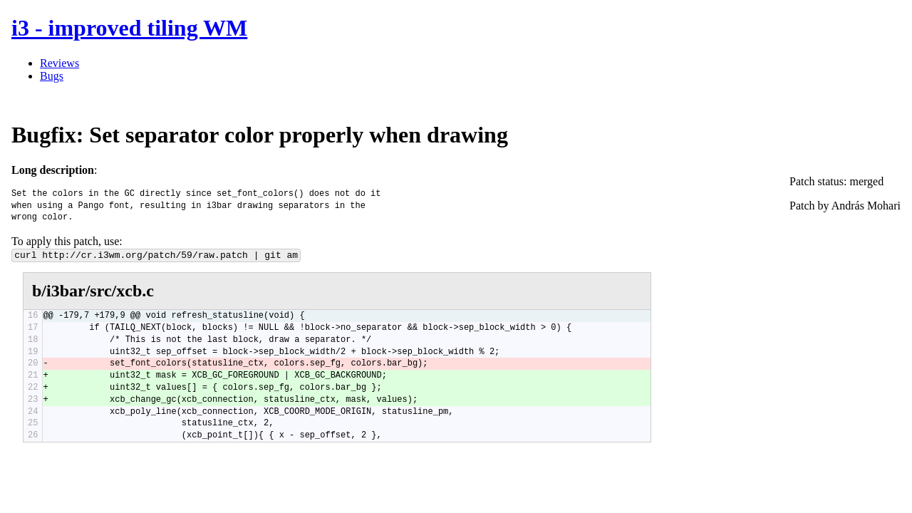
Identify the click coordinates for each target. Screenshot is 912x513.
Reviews (59, 63)
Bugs (51, 76)
